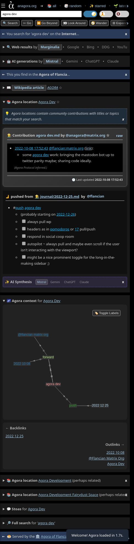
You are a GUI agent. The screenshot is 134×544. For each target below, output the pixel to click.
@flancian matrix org (106, 458)
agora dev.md (48, 135)
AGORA (52, 87)
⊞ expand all (122, 23)
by (65, 196)
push (19, 207)
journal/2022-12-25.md (59, 196)
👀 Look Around (74, 23)
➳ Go (27, 23)
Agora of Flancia (54, 536)
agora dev (40, 154)
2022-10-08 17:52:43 (31, 148)
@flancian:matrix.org (66, 148)
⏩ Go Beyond (47, 23)
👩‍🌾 (9, 135)
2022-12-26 (65, 214)
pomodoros (59, 229)
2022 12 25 (14, 435)
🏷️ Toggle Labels (106, 313)
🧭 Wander (99, 23)
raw (119, 135)
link (88, 148)
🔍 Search (10, 23)
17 (77, 229)
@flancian (95, 196)
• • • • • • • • (67, 47)
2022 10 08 (115, 452)
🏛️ (37, 536)
